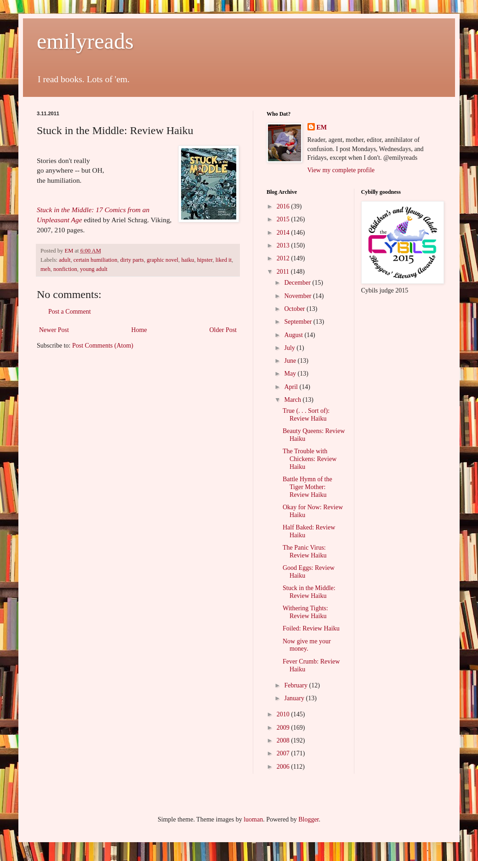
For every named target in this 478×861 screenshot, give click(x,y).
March (293, 399)
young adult (94, 269)
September (298, 321)
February (296, 685)
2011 (284, 271)
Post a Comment (69, 311)
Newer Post (54, 329)
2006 (284, 766)
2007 (284, 753)
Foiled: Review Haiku (311, 628)
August (294, 335)
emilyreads (85, 41)
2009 (284, 727)
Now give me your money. (307, 645)
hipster (205, 260)
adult (64, 260)
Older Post (223, 329)
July (290, 347)
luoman (253, 819)
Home (139, 329)
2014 (284, 232)
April (291, 386)
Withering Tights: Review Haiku (305, 612)
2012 (284, 258)
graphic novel (162, 260)
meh (45, 269)
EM (322, 127)
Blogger (308, 819)
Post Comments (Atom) (102, 345)
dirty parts (131, 260)
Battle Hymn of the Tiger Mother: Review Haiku (307, 487)
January (295, 698)
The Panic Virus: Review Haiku (304, 551)
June (290, 360)
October (295, 308)
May (290, 373)
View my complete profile (341, 170)
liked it (224, 260)
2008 (284, 740)
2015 (284, 219)
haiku (187, 260)
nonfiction (65, 269)
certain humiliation (95, 260)
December (298, 282)
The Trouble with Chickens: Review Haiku (309, 459)
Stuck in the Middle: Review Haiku (309, 592)
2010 (284, 714)
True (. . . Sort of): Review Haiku (306, 414)
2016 (284, 206)
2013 (284, 245)
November (298, 296)
